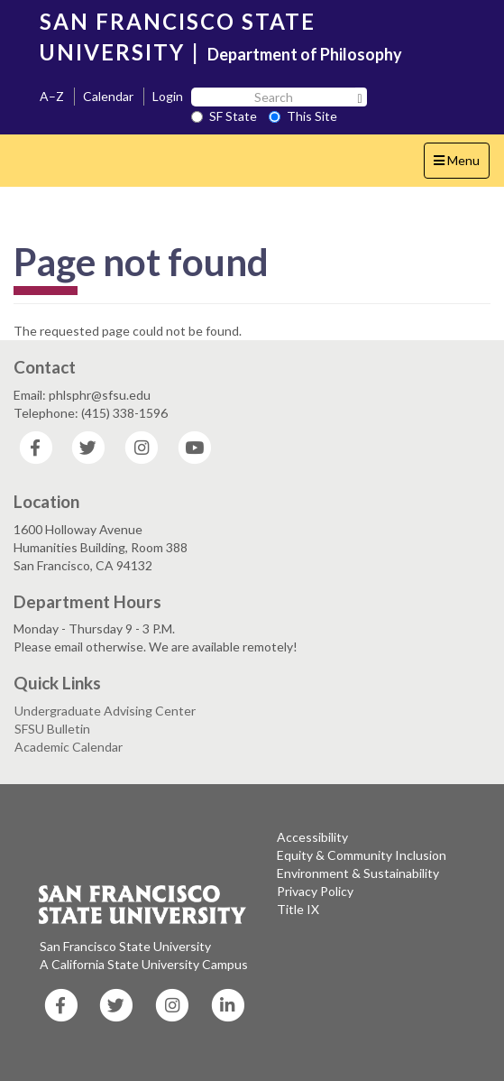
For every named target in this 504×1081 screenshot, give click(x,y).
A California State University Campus (144, 964)
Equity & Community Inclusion (361, 855)
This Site (303, 116)
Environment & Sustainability (358, 873)
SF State (224, 116)
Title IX (298, 909)
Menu (461, 165)
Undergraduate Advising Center (105, 710)
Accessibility (312, 837)
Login (167, 96)
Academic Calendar (68, 746)
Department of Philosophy (304, 54)
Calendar (108, 96)
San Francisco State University (125, 946)
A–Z (52, 96)
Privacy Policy (315, 891)
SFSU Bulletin (52, 728)
